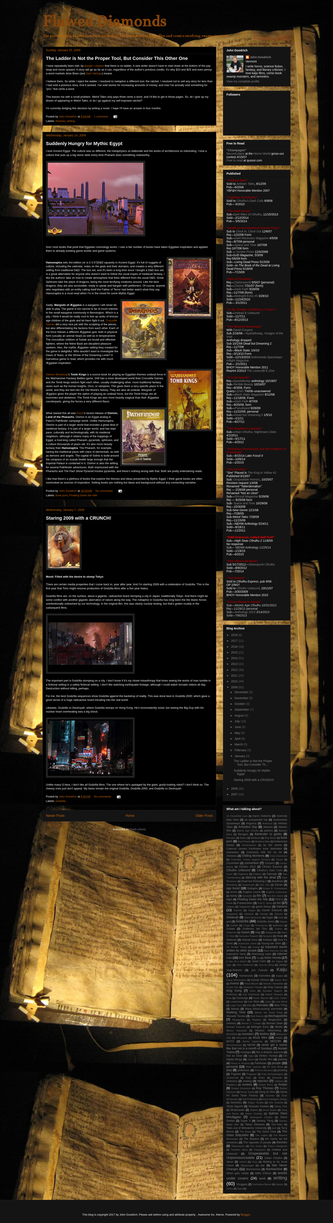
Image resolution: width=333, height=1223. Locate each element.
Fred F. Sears (265, 903)
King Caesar (275, 987)
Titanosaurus (238, 1146)
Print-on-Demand (264, 1070)
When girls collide (237, 1173)
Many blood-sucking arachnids (263, 1008)
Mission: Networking (268, 1030)
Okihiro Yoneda (268, 1055)
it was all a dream (236, 961)
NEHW (251, 1044)
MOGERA (231, 1034)
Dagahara (243, 874)
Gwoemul (231, 932)
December (241, 692)
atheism (268, 827)
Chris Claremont (278, 856)
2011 (234, 675)
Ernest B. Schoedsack (275, 888)
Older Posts (204, 815)
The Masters (251, 1138)
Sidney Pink (280, 1106)
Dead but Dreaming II (249, 415)
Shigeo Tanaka (256, 1102)
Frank (229, 903)
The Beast (245, 1131)
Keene (234, 983)
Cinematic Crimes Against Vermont (250, 859)
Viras (254, 1162)
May (237, 733)
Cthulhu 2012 (247, 866)
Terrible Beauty (243, 384)
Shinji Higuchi (234, 1106)
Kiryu (252, 991)
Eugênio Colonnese (276, 892)
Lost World (281, 1001)
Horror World (262, 153)
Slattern (254, 1110)
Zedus (229, 1188)
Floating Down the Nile (83, 495)
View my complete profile (242, 81)
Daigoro (257, 874)
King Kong (234, 990)
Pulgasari (252, 1074)
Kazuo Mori (281, 980)
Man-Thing (280, 1005)
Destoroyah (248, 885)
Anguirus (251, 823)
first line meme (275, 896)
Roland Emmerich (241, 1088)
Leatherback (236, 1001)
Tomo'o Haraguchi (277, 1146)
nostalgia (245, 1052)
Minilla (278, 1026)
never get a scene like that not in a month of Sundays (256, 1046)
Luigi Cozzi (236, 1005)
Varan (229, 1161)
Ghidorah (232, 917)
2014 (234, 658)
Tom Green (256, 1146)
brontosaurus (249, 845)
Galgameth (245, 906)
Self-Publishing (250, 1099)
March (239, 744)
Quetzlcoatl (232, 1077)
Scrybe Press (245, 251)
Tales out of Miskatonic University (246, 1128)
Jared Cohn (259, 961)
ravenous (231, 1081)
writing (71, 121)
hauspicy (267, 936)
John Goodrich (260, 57)
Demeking (231, 885)
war (262, 1165)
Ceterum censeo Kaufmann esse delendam (254, 848)
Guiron (278, 929)
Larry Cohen (280, 998)
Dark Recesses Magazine (252, 238)
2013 (234, 664)
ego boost (233, 888)
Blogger (245, 1214)
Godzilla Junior (266, 921)
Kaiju (282, 969)
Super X (246, 1120)
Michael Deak (274, 1023)
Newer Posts (55, 815)
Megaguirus (238, 1019)
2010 (234, 681)
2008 (234, 788)
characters (232, 852)
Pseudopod (242, 408)
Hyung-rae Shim (271, 943)
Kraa (228, 998)
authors (268, 830)
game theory (263, 906)
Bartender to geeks (268, 834)
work (262, 1178)
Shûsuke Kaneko (258, 1106)
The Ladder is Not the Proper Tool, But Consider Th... (253, 762)
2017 (234, 640)
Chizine (239, 285)
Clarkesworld (242, 282)
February (240, 750)
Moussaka (241, 1037)
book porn (62, 495)
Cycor (229, 874)
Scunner (270, 1095)
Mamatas (262, 1005)
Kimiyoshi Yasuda (252, 987)
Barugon (230, 838)
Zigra (240, 1188)
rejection (262, 1081)
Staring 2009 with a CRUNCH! (78, 518)
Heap (280, 936)
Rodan (282, 1084)
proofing (282, 1070)
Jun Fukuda (259, 970)
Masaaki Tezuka (236, 1016)
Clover (279, 859)
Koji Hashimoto (251, 994)
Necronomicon (234, 1045)
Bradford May (262, 841)
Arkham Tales (245, 183)
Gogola (283, 921)
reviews (247, 1084)
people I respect (94, 65)
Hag (257, 932)
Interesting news (261, 954)
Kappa (279, 975)
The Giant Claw (266, 1131)
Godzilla (61, 801)
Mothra (264, 1034)
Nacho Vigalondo (252, 1041)
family (233, 895)
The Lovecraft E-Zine (260, 370)
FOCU (279, 899)
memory (231, 1023)
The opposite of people (257, 1142)
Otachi (250, 1059)
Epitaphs (252, 888)
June (238, 727)
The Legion (261, 1135)
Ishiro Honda (272, 957)
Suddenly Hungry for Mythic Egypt (84, 143)
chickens (231, 855)
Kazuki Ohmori (260, 979)
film (259, 895)
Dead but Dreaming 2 (254, 881)
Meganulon (275, 1019)
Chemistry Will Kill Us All (264, 852)
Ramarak (277, 1077)
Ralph (262, 1077)
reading (247, 1081)
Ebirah (278, 884)
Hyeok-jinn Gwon (247, 943)
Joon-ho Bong (266, 965)
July (237, 721)
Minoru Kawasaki (236, 1030)
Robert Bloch (266, 1084)
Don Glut (265, 885)
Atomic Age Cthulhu (248, 830)
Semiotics (236, 1102)
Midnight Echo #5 (246, 296)
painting (282, 1059)
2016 (234, 646)
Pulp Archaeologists (272, 1074)
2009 (234, 687)
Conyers (270, 863)
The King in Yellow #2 (262, 472)
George (264, 914)
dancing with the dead (261, 877)
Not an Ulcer (234, 1055)
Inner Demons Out (274, 950)
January (240, 756)
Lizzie (268, 1001)
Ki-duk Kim (232, 987)
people (276, 1063)
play (229, 1070)
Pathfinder (260, 1063)
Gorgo (246, 925)
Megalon (256, 1019)
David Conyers (243, 330)
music (278, 1037)
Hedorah (231, 939)
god (228, 921)
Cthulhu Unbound (238, 870)
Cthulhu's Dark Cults (269, 870)
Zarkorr (280, 1184)
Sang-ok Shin (267, 1091)
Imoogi (256, 947)
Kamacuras (246, 975)
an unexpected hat (255, 819)
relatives (278, 1081)
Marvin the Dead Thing (268, 1012)
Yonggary (241, 1184)
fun (279, 903)
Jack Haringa (94, 73)
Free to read (234, 160)
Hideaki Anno (250, 939)
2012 (234, 670)
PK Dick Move (275, 1067)
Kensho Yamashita (273, 983)
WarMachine (274, 1169)
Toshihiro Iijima (239, 1149)
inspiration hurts (236, 954)
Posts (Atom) (138, 829)
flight (229, 899)
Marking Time (236, 1012)
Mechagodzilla (277, 1016)
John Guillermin (245, 965)
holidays (267, 939)
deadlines (277, 881)
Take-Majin (277, 1124)
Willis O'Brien (263, 1173)
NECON (275, 1041)
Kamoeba (264, 975)
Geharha (249, 914)
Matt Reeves (257, 1016)
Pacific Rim (265, 1059)
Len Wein (254, 1001)
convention (251, 863)
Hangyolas (271, 932)
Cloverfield (232, 863)
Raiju (248, 1077)
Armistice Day (247, 827)
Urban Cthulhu (273, 1158)
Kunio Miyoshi (261, 998)
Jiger (228, 965)
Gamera (281, 906)
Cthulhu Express (272, 866)
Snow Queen (270, 1110)
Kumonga (242, 998)
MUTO (230, 1041)
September (242, 709)
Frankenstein (245, 903)
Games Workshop (57, 374)
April (237, 738)
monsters (248, 1034)
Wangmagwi (247, 1165)
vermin (243, 1162)
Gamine (238, 910)
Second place (235, 153)
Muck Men (260, 1037)
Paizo (80, 413)
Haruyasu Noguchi (248, 936)
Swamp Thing (265, 1120)
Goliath (234, 925)
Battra (243, 838)
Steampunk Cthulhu (261, 1117)
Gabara (230, 906)
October (240, 704)
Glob (281, 917)
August (239, 715)
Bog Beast (270, 838)
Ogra (251, 1056)
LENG (240, 391)
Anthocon (267, 823)
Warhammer (253, 1169)
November (241, 698)
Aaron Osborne (262, 815)
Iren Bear (245, 957)
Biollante (255, 838)
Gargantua (232, 914)
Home (130, 815)
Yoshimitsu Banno (261, 1184)
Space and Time (245, 245)
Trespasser (260, 1149)
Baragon (243, 834)
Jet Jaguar (277, 961)
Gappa (251, 910)
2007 (234, 794)
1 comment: (101, 116)
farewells (247, 896)
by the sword (272, 845)
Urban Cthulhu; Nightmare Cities (254, 432)
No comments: (105, 490)
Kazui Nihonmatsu (236, 980)
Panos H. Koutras (240, 1063)
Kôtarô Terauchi (274, 994)
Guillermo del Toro (255, 928)
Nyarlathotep (242, 381)
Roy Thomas (265, 1088)
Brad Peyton (244, 841)
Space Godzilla (253, 1113)
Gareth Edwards (272, 910)
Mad (249, 1005)
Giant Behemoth (253, 917)
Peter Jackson (254, 1067)
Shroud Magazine (246, 496)
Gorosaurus (261, 925)
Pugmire (236, 1074)
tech (274, 1128)
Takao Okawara (255, 1124)
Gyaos (245, 932)
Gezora (278, 914)
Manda (235, 1008)
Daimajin (272, 873)
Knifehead (231, 994)
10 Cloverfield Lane (237, 816)
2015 (234, 652)
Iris (258, 958)
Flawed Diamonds (104, 21)
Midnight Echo (260, 1026)
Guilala (230, 928)
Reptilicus (231, 1084)
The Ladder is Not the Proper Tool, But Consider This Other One (117, 58)
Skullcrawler (237, 1109)
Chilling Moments (253, 855)
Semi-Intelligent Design (275, 1099)
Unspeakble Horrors (246, 479)
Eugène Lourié (252, 892)
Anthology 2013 (245, 612)
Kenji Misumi (251, 983)
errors (233, 892)
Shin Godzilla (276, 1102)
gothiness (278, 925)
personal (232, 1066)
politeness (244, 1070)
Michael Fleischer (236, 1027)
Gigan (269, 917)
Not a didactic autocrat (269, 1052)
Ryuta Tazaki (247, 1092)
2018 (234, 635)
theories (60, 121)
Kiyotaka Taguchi (272, 991)
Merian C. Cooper (251, 1023)
